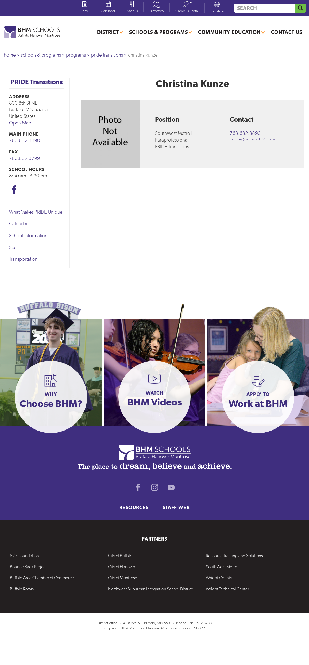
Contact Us (286, 32)
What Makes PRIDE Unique (36, 212)
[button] (51, 397)
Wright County (219, 577)
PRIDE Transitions (107, 55)
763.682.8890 (24, 140)
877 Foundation (24, 555)
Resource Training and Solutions (234, 555)
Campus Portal (187, 11)
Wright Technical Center (227, 588)
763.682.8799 (24, 158)
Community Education (229, 32)
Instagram (154, 487)
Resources (134, 507)
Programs (76, 55)
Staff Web (176, 507)
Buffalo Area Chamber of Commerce (42, 577)
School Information (28, 235)
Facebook (14, 189)
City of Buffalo (120, 555)
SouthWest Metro (221, 566)
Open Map (20, 123)
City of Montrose (122, 577)
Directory (156, 11)
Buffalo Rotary (22, 588)
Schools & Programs (158, 32)
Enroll (84, 11)
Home (10, 55)
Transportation (23, 259)
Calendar (108, 11)
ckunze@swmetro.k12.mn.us (252, 139)
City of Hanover (121, 566)
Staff (13, 247)
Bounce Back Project (28, 566)
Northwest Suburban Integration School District (150, 588)
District (108, 32)
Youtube (171, 487)
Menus (132, 11)
